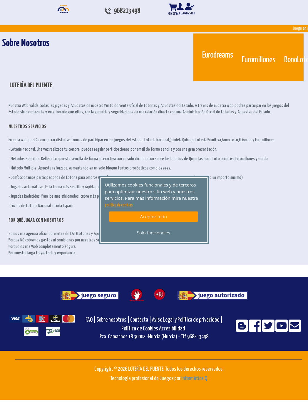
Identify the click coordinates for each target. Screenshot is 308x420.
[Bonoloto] (288, 43)
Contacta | (140, 320)
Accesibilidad (172, 329)
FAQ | (91, 320)
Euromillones (258, 60)
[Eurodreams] (206, 41)
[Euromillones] (246, 43)
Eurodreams (217, 55)
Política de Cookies (139, 329)
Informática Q (194, 378)
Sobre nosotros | (112, 320)
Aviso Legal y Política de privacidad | (187, 320)
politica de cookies (119, 205)
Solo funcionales (153, 233)
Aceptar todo (153, 216)
